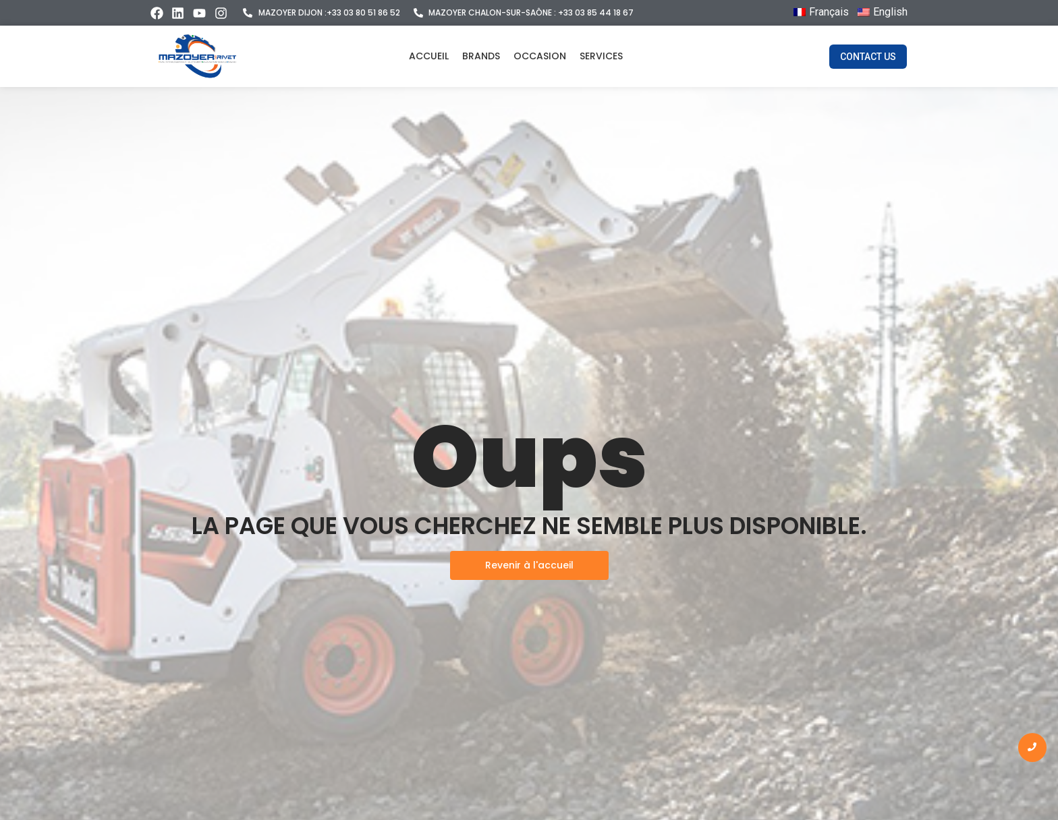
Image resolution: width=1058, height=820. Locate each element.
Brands (481, 56)
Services (601, 56)
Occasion (539, 56)
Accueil (429, 56)
